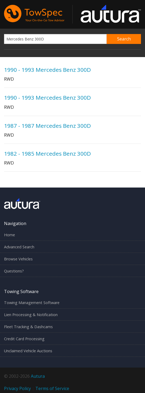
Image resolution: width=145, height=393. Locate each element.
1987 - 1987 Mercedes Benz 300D (47, 125)
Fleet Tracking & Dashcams (28, 326)
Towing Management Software (32, 302)
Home (9, 234)
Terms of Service (52, 388)
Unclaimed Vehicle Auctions (28, 350)
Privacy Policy (17, 388)
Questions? (14, 271)
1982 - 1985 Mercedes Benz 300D (47, 153)
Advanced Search (19, 246)
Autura (38, 376)
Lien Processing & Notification (31, 314)
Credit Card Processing (24, 338)
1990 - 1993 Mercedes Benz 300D (47, 69)
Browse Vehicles (18, 258)
